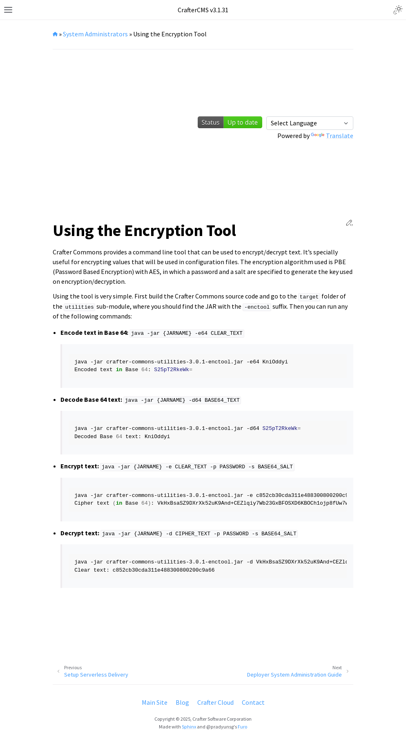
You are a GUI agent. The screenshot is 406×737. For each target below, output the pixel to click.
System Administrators (95, 34)
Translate (332, 135)
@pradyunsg (220, 727)
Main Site (154, 702)
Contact (253, 702)
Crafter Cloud (215, 702)
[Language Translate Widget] (309, 122)
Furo (242, 727)
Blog (182, 702)
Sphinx (189, 727)
